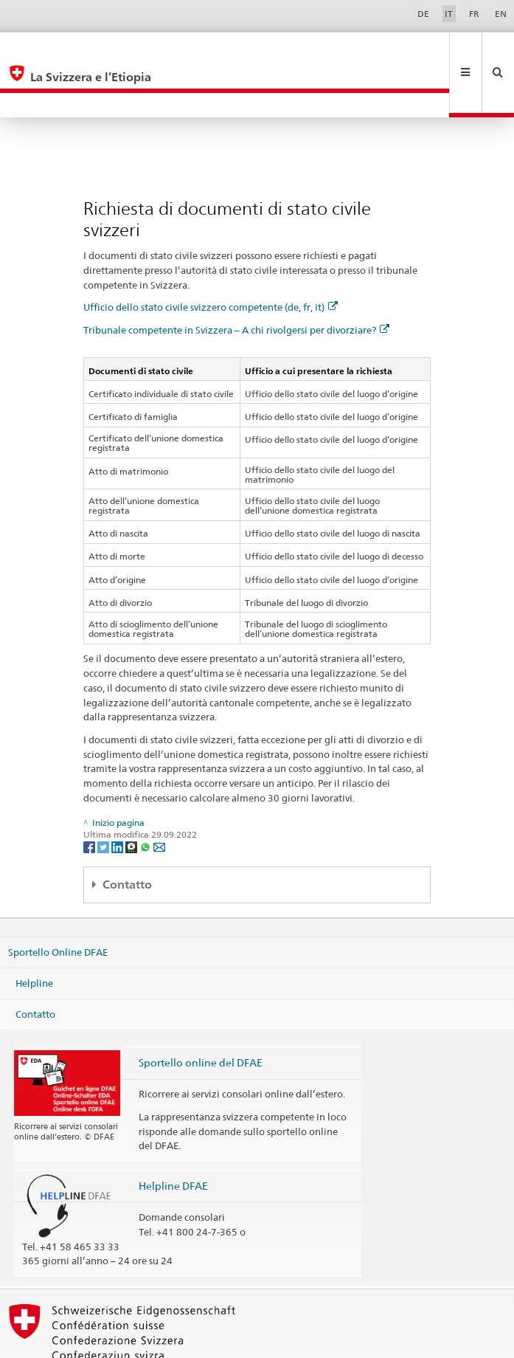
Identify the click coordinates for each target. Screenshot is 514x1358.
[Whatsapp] (146, 796)
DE (423, 13)
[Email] (159, 796)
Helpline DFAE (173, 1136)
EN (501, 13)
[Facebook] (90, 796)
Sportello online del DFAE (201, 1013)
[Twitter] (104, 796)
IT (449, 13)
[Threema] (132, 796)
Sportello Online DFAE (58, 903)
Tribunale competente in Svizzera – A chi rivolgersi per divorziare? (236, 280)
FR (474, 13)
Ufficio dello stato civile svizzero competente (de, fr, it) (210, 257)
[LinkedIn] (118, 796)
